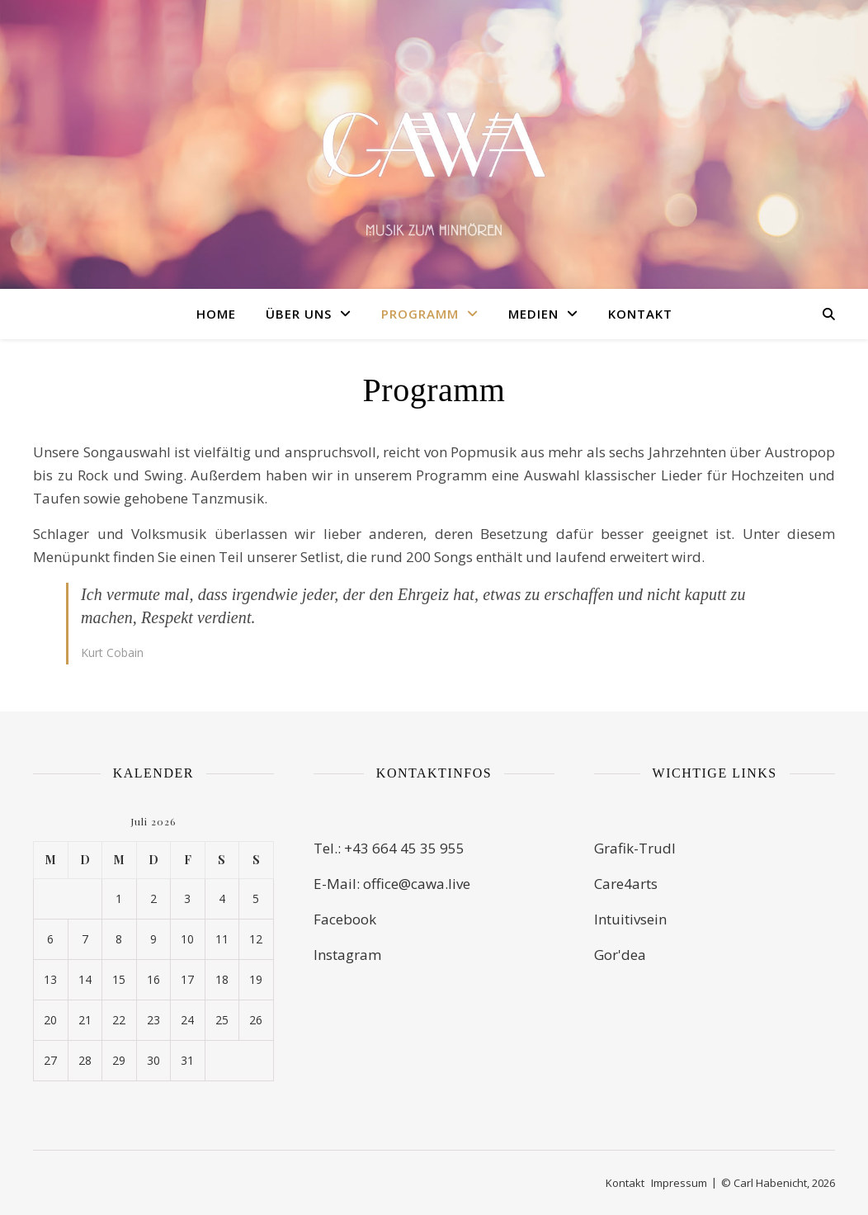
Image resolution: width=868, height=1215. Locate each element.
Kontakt (640, 313)
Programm (420, 313)
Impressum (679, 1182)
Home (216, 313)
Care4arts (626, 883)
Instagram (347, 954)
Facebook (345, 919)
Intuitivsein (630, 919)
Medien (533, 313)
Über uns (299, 313)
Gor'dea (620, 954)
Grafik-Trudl (635, 848)
